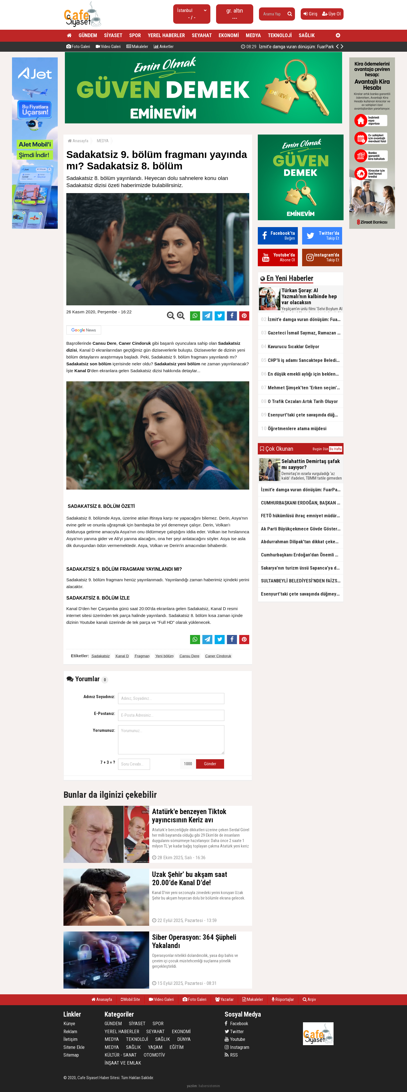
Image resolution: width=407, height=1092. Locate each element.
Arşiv (309, 999)
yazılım (192, 1086)
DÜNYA (184, 1039)
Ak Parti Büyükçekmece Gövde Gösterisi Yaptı (302, 529)
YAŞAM (155, 1047)
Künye (69, 1023)
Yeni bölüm (164, 656)
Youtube (235, 1039)
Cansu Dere (189, 656)
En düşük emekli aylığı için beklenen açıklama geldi (302, 373)
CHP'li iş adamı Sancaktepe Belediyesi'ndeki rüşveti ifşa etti (302, 360)
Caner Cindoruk (218, 656)
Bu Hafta (336, 449)
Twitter (234, 1031)
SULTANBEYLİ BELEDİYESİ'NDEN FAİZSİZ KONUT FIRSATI (302, 581)
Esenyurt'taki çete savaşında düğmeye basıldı (302, 414)
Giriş (311, 14)
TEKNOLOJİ (280, 35)
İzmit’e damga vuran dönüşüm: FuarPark (302, 319)
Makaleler (137, 46)
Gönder (210, 763)
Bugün (317, 449)
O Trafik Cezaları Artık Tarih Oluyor (299, 401)
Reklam (70, 1031)
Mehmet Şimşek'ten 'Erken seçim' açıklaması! (302, 387)
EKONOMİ (229, 35)
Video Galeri (108, 46)
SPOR (135, 35)
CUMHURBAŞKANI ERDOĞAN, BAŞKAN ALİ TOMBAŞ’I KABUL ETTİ (302, 503)
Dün (325, 449)
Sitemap (71, 1055)
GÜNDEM (88, 35)
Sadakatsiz (100, 656)
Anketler (163, 46)
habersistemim (209, 1086)
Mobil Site (130, 999)
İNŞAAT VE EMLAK (123, 1063)
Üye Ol (331, 14)
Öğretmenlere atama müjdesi (293, 428)
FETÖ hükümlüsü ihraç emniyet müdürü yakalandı (302, 515)
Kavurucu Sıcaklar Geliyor (290, 346)
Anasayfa (78, 140)
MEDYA (253, 35)
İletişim (70, 1039)
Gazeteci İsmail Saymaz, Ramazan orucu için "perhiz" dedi (302, 332)
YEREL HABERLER (166, 35)
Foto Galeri (78, 46)
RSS (231, 1055)
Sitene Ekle (74, 1047)
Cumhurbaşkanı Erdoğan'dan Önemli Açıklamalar (302, 555)
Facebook (236, 1023)
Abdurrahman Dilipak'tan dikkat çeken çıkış (302, 541)
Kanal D (122, 656)
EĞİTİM (176, 1047)
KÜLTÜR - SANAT (121, 1055)
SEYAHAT (202, 35)
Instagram (237, 1047)
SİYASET (113, 35)
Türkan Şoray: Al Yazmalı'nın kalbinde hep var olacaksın (280, 46)
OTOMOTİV (154, 1055)
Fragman (142, 656)
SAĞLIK (307, 35)
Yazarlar (224, 999)
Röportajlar (283, 999)
